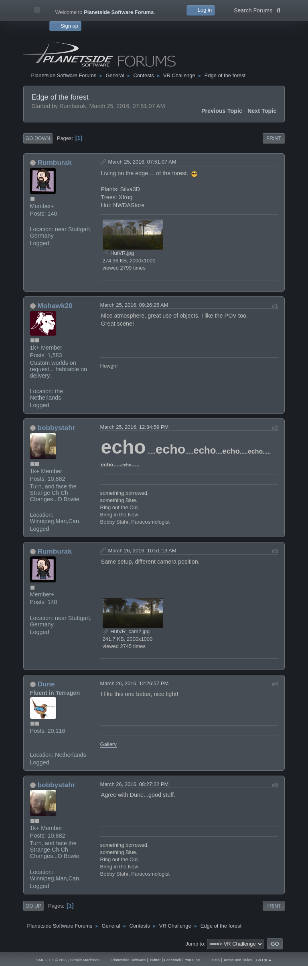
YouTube (192, 960)
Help (216, 960)
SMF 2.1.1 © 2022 (51, 960)
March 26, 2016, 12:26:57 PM (134, 683)
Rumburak (54, 162)
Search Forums (257, 9)
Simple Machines (84, 960)
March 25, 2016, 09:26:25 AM (134, 305)
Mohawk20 (54, 306)
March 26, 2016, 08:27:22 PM (134, 784)
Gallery (108, 744)
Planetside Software (128, 960)
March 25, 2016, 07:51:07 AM (142, 162)
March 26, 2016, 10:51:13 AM (142, 551)
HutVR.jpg (118, 253)
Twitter (154, 960)
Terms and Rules (237, 960)
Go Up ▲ (264, 960)
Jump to (195, 944)
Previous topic (221, 111)
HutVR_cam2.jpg (126, 631)
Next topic (262, 111)
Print (273, 138)
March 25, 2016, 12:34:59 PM (134, 427)
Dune (46, 684)
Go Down (38, 138)
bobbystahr (56, 428)
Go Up (33, 906)
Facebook (172, 960)
